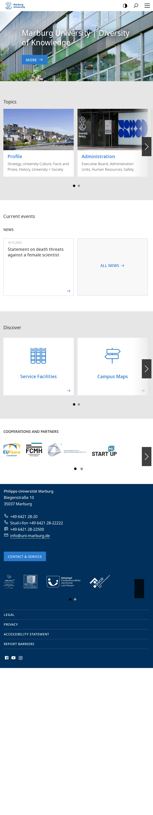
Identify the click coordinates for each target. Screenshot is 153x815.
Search (134, 6)
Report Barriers (19, 639)
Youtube (13, 654)
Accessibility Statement (26, 630)
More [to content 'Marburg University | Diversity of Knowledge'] (34, 59)
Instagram (20, 654)
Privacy (11, 620)
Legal (9, 610)
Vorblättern (146, 140)
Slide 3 (79, 181)
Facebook (6, 654)
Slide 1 (74, 181)
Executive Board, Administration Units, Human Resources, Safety (112, 135)
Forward (146, 362)
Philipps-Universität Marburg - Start (17, 5)
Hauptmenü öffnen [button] (146, 5)
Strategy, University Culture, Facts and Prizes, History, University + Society (38, 135)
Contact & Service (25, 552)
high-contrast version (124, 6)
